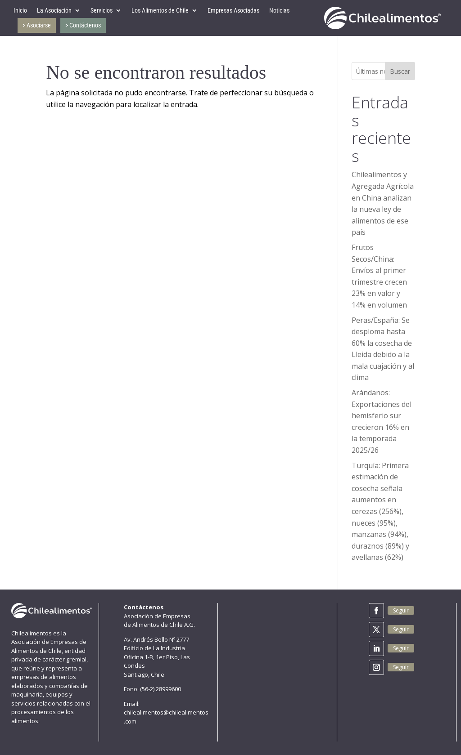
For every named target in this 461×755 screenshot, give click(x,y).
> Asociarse (37, 25)
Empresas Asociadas (233, 10)
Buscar (400, 71)
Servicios (101, 10)
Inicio (20, 10)
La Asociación (54, 10)
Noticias (279, 10)
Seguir (401, 610)
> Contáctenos (83, 25)
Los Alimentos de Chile (160, 10)
